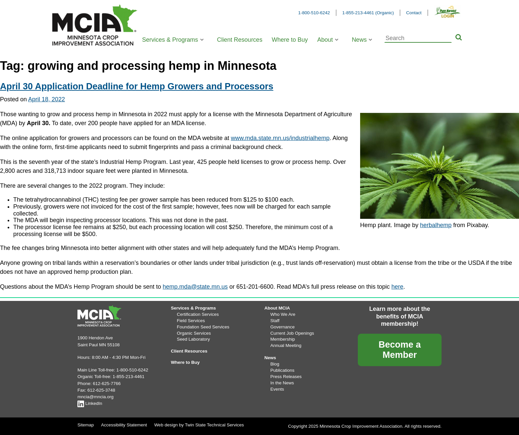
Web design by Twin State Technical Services (199, 424)
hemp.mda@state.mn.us (195, 286)
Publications (282, 370)
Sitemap (85, 424)
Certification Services (198, 314)
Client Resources (239, 39)
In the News (282, 382)
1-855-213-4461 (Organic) (368, 12)
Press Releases (286, 376)
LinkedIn (89, 403)
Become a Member (400, 350)
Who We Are (283, 314)
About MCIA (277, 308)
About (325, 39)
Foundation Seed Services (203, 326)
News (359, 39)
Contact (414, 12)
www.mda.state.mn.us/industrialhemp (280, 138)
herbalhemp (435, 225)
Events (277, 389)
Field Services (191, 320)
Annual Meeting (286, 345)
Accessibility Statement (124, 424)
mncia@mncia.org (95, 396)
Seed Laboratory (193, 339)
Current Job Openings (292, 333)
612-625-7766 (107, 383)
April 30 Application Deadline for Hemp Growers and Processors (136, 86)
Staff (275, 320)
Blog (274, 364)
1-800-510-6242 (314, 12)
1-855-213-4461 (128, 376)
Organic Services (194, 333)
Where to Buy (290, 39)
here (397, 286)
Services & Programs (170, 39)
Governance (282, 326)
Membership (282, 339)
